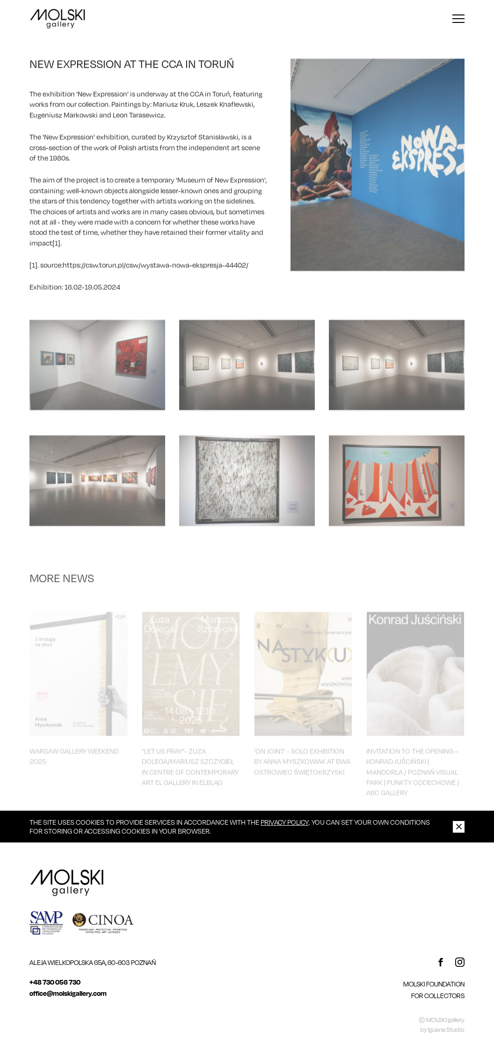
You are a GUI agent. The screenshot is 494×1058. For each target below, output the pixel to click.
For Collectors (438, 996)
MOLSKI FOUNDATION (434, 984)
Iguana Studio (446, 1029)
